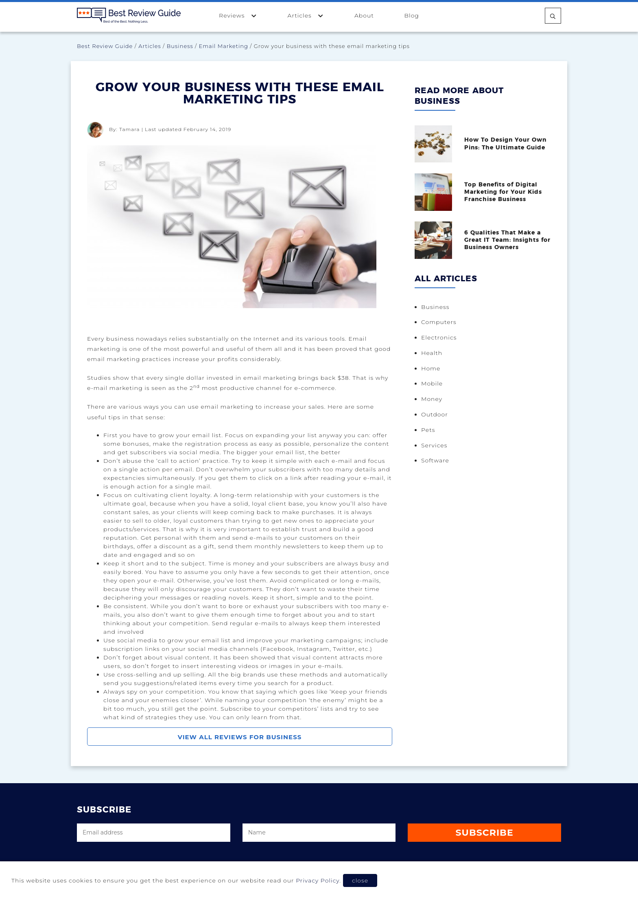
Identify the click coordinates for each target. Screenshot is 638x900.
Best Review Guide (105, 46)
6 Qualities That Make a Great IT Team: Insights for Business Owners (507, 240)
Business (180, 46)
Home (430, 368)
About (364, 15)
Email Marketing (223, 46)
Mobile (432, 383)
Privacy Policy (317, 880)
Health (431, 353)
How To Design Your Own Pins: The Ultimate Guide (505, 143)
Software (435, 460)
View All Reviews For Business (240, 737)
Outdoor (434, 414)
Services (434, 445)
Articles (306, 15)
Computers (439, 322)
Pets (428, 430)
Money (431, 399)
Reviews (238, 15)
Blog (411, 15)
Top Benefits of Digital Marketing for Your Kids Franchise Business (503, 192)
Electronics (439, 337)
